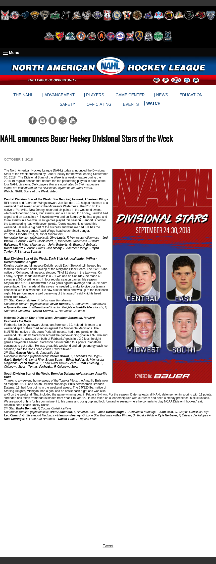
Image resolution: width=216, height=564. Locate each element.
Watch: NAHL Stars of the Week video (31, 191)
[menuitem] (153, 104)
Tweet (108, 546)
